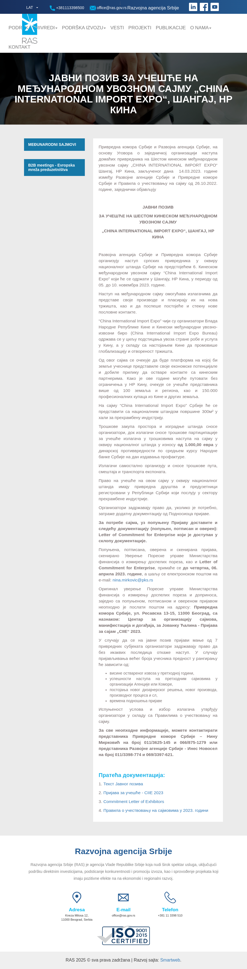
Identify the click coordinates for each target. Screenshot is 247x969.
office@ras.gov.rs (108, 8)
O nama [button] (200, 27)
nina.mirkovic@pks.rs (132, 580)
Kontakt (19, 47)
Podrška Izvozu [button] (84, 27)
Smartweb (170, 960)
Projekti (139, 27)
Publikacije (171, 27)
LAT (29, 7)
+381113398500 (67, 8)
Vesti (117, 27)
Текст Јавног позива (123, 783)
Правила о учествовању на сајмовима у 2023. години (155, 810)
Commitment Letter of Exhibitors (133, 801)
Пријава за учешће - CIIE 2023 (133, 792)
